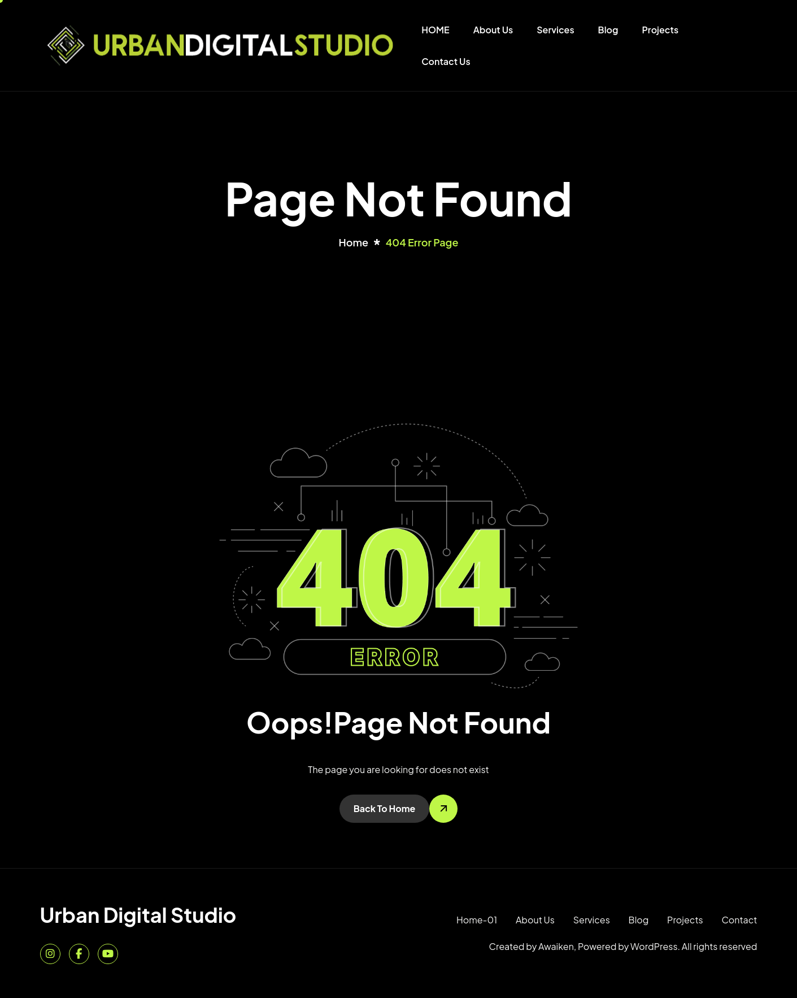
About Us (493, 30)
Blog (608, 30)
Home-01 (476, 920)
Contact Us (445, 61)
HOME (435, 30)
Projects (660, 30)
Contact (739, 920)
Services (555, 30)
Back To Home (385, 808)
